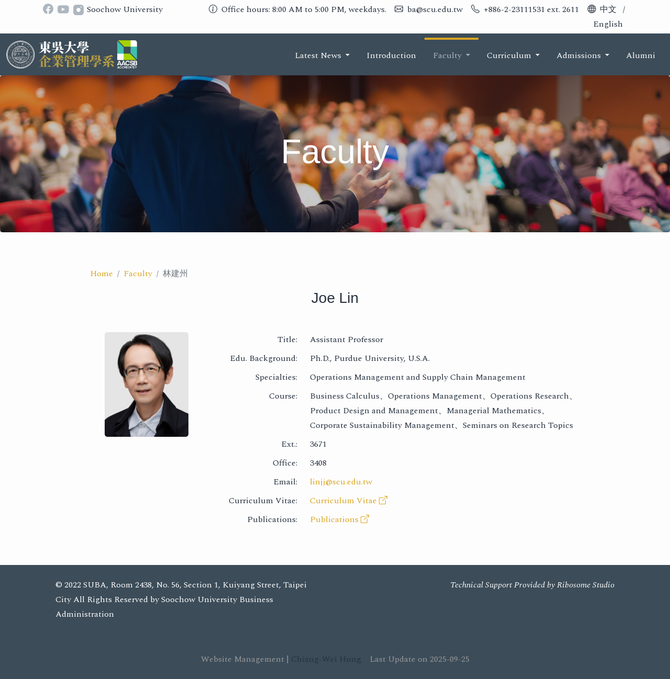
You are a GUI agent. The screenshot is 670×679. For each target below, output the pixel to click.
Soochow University (125, 9)
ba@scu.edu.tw (435, 9)
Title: (287, 339)
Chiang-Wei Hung (326, 659)
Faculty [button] (448, 55)
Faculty (138, 273)
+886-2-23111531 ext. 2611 (531, 9)
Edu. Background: (263, 358)
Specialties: (276, 377)
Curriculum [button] (510, 55)
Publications (339, 519)
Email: (285, 482)
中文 (608, 9)
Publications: (272, 519)
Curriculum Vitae (348, 500)
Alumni (640, 55)
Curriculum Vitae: (263, 500)
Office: (285, 463)
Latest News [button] (319, 55)
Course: (283, 396)
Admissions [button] (579, 55)
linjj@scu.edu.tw (341, 482)
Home (101, 273)
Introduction (391, 55)
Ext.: (289, 444)
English (608, 24)
